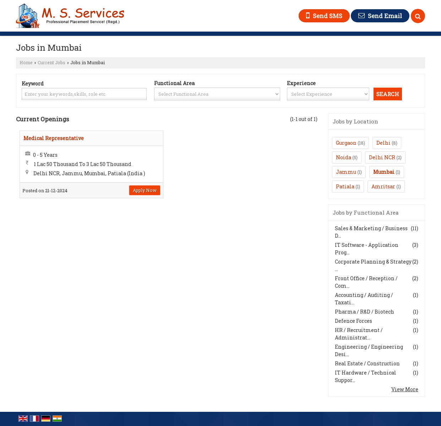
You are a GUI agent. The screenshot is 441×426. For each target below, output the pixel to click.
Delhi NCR (382, 157)
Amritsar (383, 186)
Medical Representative (53, 138)
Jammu (346, 171)
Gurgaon (346, 142)
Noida (343, 157)
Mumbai (383, 171)
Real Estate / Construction (367, 363)
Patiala (345, 186)
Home (26, 62)
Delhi (383, 142)
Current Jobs (51, 62)
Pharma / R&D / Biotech (364, 311)
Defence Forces (353, 320)
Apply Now (145, 190)
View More (404, 389)
